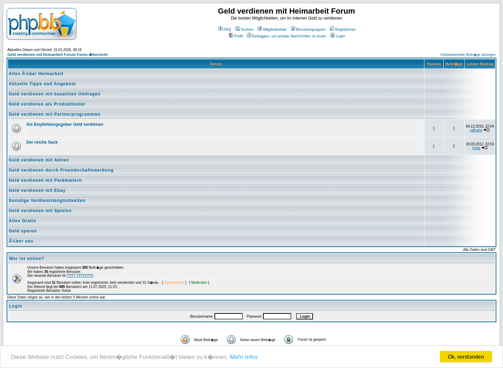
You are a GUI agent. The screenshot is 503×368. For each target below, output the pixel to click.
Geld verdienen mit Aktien (39, 160)
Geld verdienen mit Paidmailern (45, 180)
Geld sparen (23, 231)
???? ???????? (80, 275)
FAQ (224, 29)
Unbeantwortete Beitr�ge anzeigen (468, 55)
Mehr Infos (244, 357)
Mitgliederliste (272, 29)
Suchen (244, 29)
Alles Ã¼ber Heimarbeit (36, 73)
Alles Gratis (22, 220)
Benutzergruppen (308, 29)
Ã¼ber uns (21, 241)
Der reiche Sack (42, 142)
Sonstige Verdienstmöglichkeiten (47, 200)
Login (337, 36)
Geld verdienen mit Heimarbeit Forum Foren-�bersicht (57, 54)
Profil (236, 36)
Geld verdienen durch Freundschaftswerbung (61, 170)
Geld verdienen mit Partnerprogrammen (55, 114)
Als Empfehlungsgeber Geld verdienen (64, 124)
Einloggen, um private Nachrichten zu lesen (286, 36)
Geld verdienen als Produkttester (47, 104)
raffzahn (476, 130)
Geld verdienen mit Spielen (40, 210)
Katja (476, 148)
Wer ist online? (26, 258)
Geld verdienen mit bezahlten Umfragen (55, 94)
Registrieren (343, 29)
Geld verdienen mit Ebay (37, 190)
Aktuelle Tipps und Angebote (42, 83)
